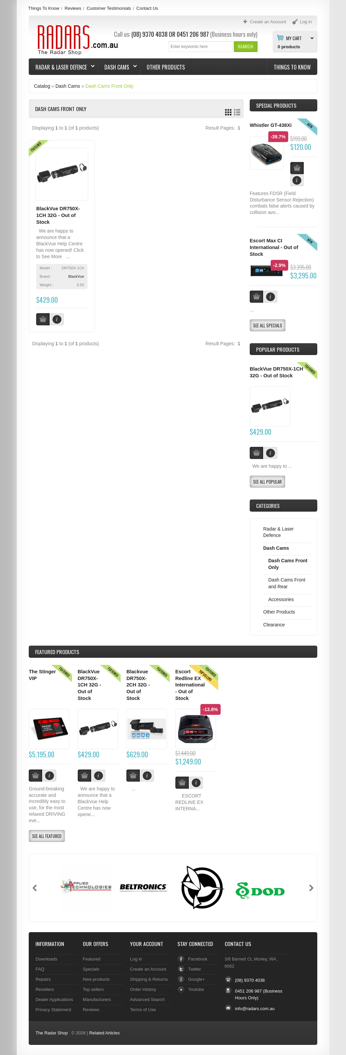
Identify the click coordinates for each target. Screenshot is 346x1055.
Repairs (43, 979)
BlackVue (76, 276)
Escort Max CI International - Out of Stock (274, 247)
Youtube (196, 989)
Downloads (46, 959)
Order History (143, 989)
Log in (136, 959)
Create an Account (148, 969)
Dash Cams (117, 67)
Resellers (44, 989)
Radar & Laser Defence (62, 67)
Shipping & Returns (149, 979)
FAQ (39, 969)
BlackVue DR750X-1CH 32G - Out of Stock (58, 215)
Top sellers (93, 989)
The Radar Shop (51, 1032)
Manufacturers (97, 999)
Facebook (197, 959)
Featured (91, 959)
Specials (91, 969)
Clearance (274, 624)
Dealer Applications (54, 999)
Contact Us (147, 8)
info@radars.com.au (255, 1008)
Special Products (276, 105)
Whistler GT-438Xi (271, 125)
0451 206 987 (193, 34)
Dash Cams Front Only (109, 86)
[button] (245, 46)
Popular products (277, 349)
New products (96, 979)
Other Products (166, 67)
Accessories (281, 599)
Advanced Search (147, 999)
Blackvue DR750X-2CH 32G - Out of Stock (138, 685)
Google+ (196, 979)
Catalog (42, 86)
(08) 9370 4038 (149, 34)
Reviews (73, 8)
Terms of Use (143, 1009)
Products (57, 652)
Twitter (194, 969)
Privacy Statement (53, 1009)
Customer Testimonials (108, 8)
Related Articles (104, 1032)
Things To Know (43, 8)
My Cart (294, 37)
